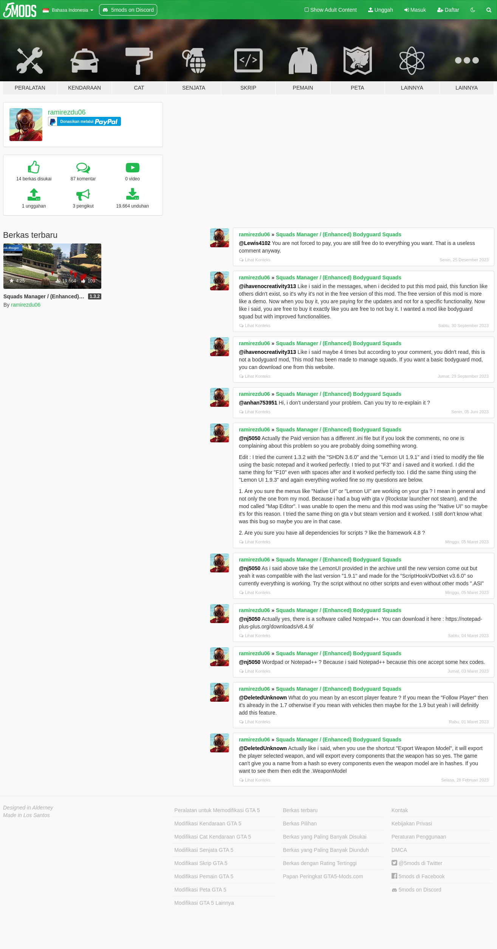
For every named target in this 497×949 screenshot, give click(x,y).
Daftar (448, 10)
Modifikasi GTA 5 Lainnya (204, 903)
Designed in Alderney (28, 808)
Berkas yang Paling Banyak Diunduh (326, 850)
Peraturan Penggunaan (419, 837)
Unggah (380, 10)
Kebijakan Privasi (412, 823)
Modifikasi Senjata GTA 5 (203, 850)
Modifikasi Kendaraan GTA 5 (207, 823)
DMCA (399, 850)
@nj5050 (249, 438)
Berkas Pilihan (300, 823)
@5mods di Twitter (417, 863)
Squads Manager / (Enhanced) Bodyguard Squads (338, 234)
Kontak (400, 810)
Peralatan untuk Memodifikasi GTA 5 (217, 810)
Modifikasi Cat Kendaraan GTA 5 (212, 837)
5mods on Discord (416, 890)
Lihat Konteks (255, 259)
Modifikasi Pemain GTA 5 (203, 876)
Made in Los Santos (26, 815)
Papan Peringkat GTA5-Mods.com (323, 876)
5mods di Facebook (418, 876)
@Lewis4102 (255, 243)
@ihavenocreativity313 (267, 286)
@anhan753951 (258, 403)
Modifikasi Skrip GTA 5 (201, 863)
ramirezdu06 (67, 112)
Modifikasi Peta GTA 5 (200, 890)
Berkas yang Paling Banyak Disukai (325, 837)
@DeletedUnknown (263, 698)
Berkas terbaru (300, 810)
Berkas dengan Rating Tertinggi (320, 863)
